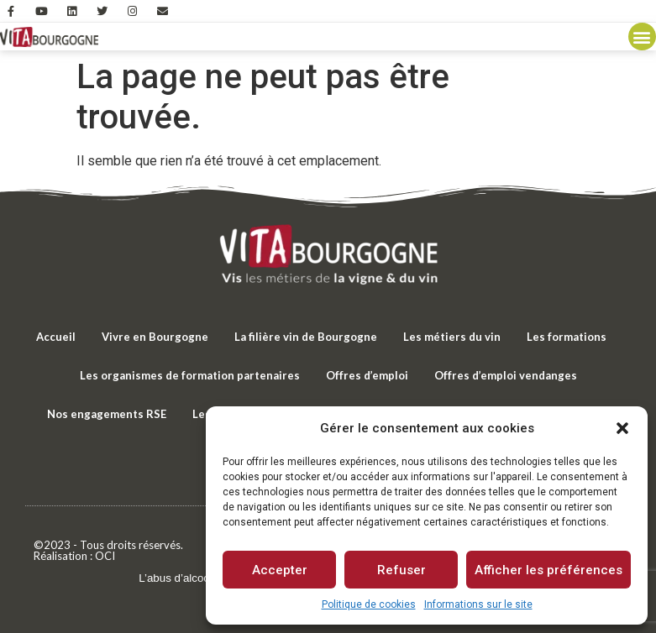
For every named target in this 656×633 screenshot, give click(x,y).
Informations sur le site (478, 604)
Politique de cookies (369, 604)
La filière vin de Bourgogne (305, 336)
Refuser (401, 570)
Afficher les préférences (548, 570)
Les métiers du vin (452, 336)
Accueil (56, 336)
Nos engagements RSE (106, 414)
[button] (622, 428)
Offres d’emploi (367, 375)
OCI (105, 555)
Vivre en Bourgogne (155, 336)
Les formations (566, 336)
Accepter (279, 570)
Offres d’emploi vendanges (505, 375)
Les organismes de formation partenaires (190, 375)
